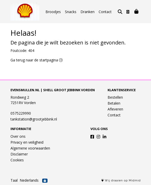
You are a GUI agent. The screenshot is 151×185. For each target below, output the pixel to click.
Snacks (70, 11)
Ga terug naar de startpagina (36, 60)
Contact (105, 11)
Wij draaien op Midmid (121, 180)
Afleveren (115, 109)
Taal (14, 180)
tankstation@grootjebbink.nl (33, 119)
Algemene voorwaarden (30, 148)
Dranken (87, 11)
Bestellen (115, 97)
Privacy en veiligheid (26, 142)
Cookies (17, 160)
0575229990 (20, 113)
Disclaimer (19, 154)
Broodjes (53, 11)
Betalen (114, 103)
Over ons (18, 136)
